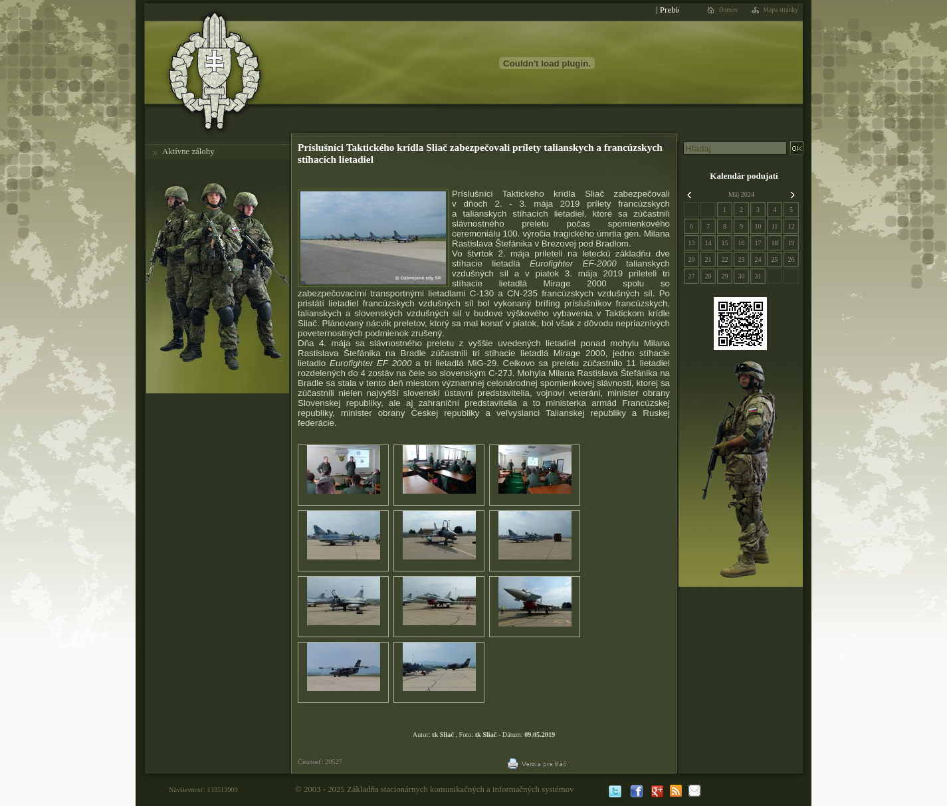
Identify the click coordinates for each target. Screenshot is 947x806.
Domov (728, 10)
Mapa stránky (781, 10)
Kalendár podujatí (744, 176)
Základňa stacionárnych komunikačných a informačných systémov (460, 789)
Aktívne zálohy (188, 151)
